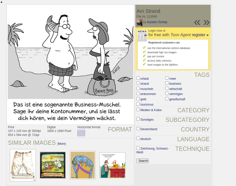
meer (172, 78)
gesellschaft (177, 99)
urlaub (144, 78)
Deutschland (148, 129)
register (200, 35)
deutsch (145, 139)
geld (143, 99)
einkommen (148, 94)
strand (144, 83)
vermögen (176, 94)
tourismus (146, 104)
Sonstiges (147, 119)
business (175, 83)
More (61, 144)
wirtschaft (175, 89)
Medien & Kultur (151, 110)
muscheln (146, 89)
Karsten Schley (157, 22)
